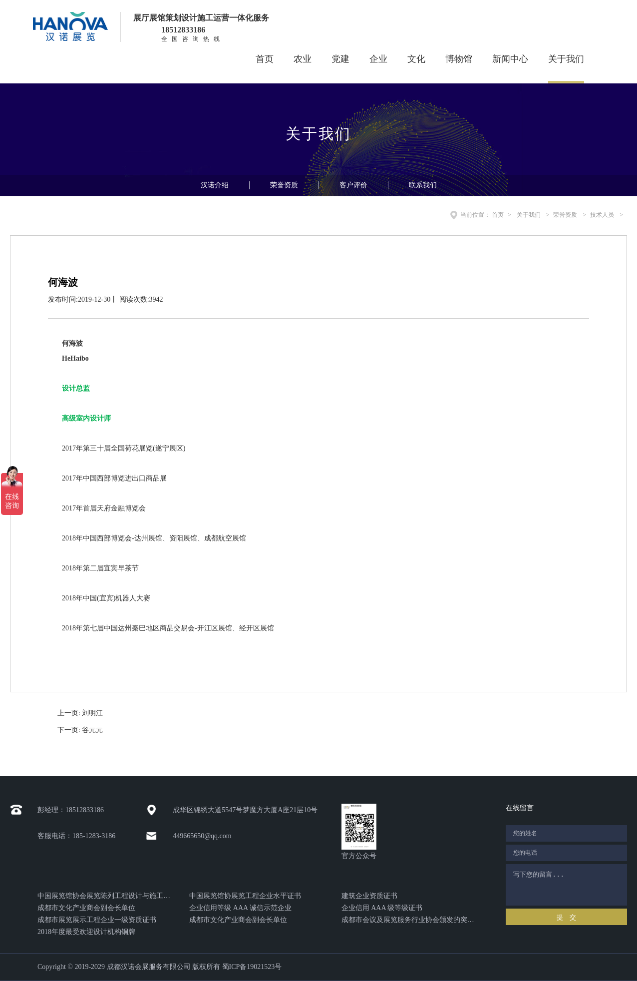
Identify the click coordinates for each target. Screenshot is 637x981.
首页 (265, 58)
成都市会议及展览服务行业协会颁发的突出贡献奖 (409, 920)
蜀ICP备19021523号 (252, 967)
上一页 (80, 713)
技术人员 (602, 214)
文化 (416, 58)
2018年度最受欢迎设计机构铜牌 (86, 932)
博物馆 (458, 58)
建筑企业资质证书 (369, 896)
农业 (303, 58)
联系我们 (423, 185)
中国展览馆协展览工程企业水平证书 (245, 896)
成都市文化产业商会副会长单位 (86, 908)
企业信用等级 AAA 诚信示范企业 (240, 908)
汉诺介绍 (215, 185)
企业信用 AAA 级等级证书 (382, 908)
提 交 (566, 917)
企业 (378, 58)
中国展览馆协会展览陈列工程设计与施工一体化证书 (105, 896)
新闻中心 (510, 58)
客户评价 (353, 185)
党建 (340, 58)
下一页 (80, 730)
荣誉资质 (284, 185)
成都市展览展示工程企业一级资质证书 (96, 920)
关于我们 (566, 58)
